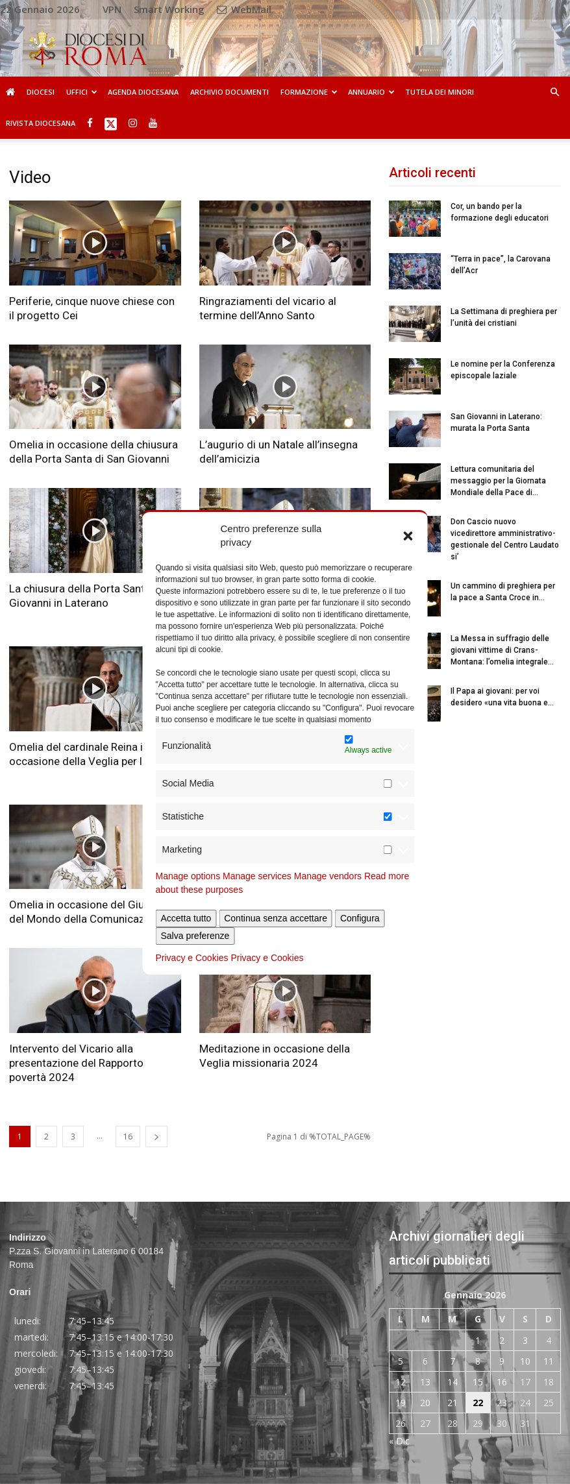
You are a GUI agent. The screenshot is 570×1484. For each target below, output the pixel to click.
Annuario (371, 92)
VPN (112, 9)
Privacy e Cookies (192, 958)
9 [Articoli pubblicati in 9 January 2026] (501, 1361)
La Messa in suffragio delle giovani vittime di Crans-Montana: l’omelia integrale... (502, 650)
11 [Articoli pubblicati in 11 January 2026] (548, 1361)
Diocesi (41, 92)
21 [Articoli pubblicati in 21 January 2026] (452, 1402)
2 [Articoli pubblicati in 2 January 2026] (501, 1340)
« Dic (399, 1441)
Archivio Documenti (229, 92)
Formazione (309, 92)
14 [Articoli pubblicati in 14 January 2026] (452, 1382)
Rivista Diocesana (40, 123)
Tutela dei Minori (439, 92)
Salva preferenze (195, 936)
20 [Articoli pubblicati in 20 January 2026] (425, 1402)
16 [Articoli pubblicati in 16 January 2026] (502, 1382)
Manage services (257, 876)
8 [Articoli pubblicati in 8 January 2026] (477, 1361)
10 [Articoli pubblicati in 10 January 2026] (525, 1361)
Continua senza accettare (275, 918)
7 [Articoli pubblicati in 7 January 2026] (452, 1361)
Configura (360, 918)
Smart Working (169, 9)
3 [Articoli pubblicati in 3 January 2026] (525, 1340)
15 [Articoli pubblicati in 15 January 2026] (478, 1382)
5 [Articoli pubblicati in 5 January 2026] (400, 1361)
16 (127, 1136)
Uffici (81, 92)
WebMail (244, 9)
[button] (408, 535)
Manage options (188, 876)
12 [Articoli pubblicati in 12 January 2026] (400, 1382)
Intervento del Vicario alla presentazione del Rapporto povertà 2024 (76, 1063)
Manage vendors (328, 876)
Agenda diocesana (143, 92)
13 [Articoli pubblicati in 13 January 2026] (425, 1382)
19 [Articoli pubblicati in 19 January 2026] (400, 1402)
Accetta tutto (186, 918)
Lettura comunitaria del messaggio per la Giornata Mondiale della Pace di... (498, 481)
